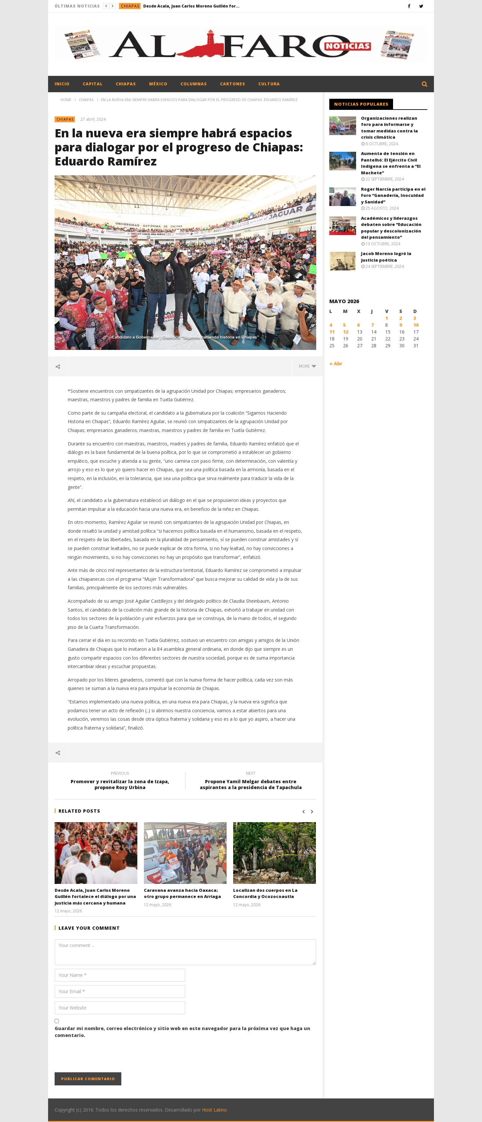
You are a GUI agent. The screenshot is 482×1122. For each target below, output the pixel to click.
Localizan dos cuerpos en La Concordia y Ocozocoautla (265, 893)
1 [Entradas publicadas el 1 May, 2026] (386, 318)
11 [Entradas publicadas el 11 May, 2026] (332, 332)
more (307, 366)
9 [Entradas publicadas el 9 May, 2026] (400, 325)
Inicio (62, 84)
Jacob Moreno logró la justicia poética (386, 256)
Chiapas (130, 6)
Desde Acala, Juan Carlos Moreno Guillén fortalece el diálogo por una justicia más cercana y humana (192, 6)
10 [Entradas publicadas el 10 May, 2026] (416, 325)
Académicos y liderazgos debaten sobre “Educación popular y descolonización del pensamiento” (391, 227)
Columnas (194, 84)
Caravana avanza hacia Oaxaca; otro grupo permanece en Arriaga (182, 893)
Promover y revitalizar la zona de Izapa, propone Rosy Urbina (120, 781)
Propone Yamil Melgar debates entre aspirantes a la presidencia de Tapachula (251, 781)
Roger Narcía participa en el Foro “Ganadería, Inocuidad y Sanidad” (393, 195)
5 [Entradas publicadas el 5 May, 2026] (344, 325)
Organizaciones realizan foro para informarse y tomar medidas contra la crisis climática (389, 127)
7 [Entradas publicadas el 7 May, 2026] (372, 325)
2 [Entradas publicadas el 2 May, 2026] (400, 318)
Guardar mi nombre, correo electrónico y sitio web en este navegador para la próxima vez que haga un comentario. (182, 1031)
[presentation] (104, 1056)
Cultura (269, 84)
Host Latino (214, 1110)
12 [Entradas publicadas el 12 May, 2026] (345, 332)
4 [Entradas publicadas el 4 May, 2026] (330, 325)
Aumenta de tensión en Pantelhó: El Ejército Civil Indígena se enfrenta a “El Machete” (391, 163)
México (158, 84)
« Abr (335, 363)
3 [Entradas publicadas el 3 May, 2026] (414, 318)
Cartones (232, 84)
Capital (93, 84)
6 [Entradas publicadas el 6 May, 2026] (358, 325)
